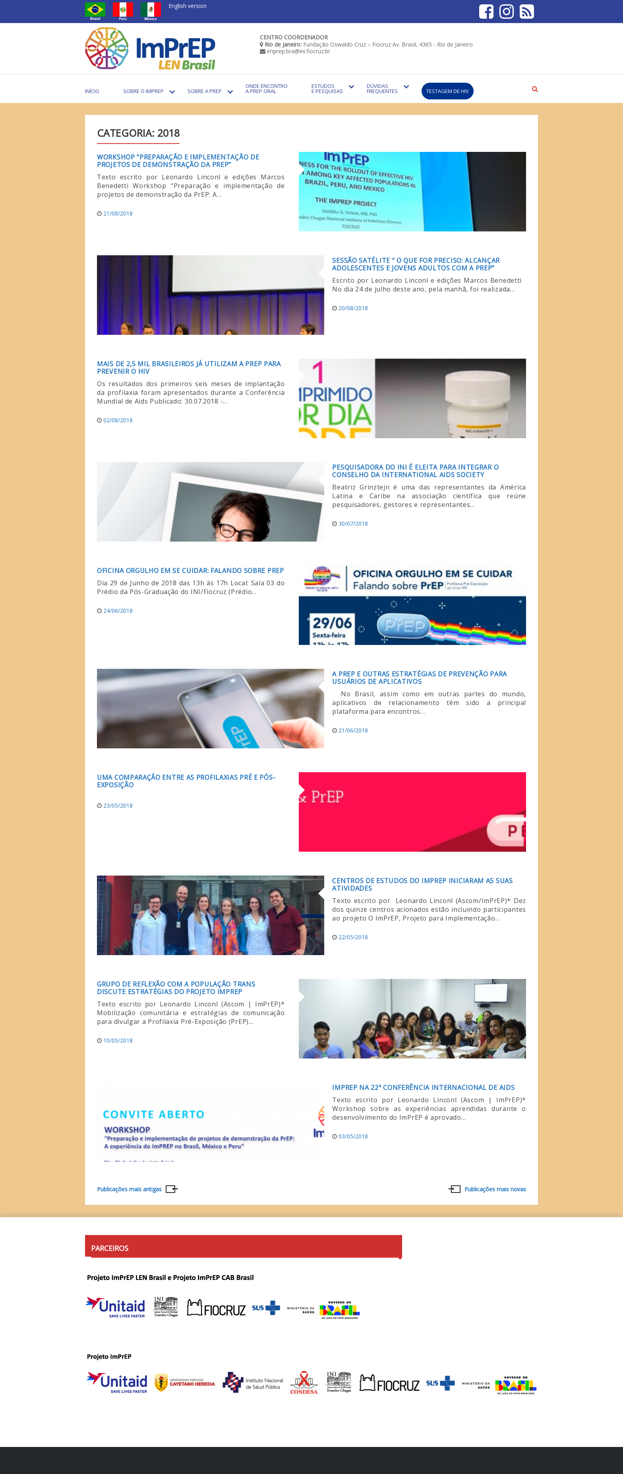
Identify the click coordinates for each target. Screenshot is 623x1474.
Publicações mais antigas (129, 1189)
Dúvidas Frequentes (382, 88)
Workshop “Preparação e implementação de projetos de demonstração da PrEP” (178, 161)
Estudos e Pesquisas (327, 88)
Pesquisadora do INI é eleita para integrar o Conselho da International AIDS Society (415, 471)
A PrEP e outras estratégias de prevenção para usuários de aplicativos (419, 678)
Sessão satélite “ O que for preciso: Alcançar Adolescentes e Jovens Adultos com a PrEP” (416, 264)
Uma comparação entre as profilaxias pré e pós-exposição (186, 781)
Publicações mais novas (495, 1189)
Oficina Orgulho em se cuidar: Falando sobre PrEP (190, 570)
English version (187, 6)
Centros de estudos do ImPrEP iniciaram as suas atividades (422, 884)
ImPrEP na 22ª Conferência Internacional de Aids (423, 1087)
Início (92, 91)
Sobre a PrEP (205, 91)
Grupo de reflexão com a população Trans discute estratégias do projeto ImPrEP (176, 988)
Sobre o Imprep (143, 91)
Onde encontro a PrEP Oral (267, 88)
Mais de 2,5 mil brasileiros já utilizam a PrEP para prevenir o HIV (189, 367)
